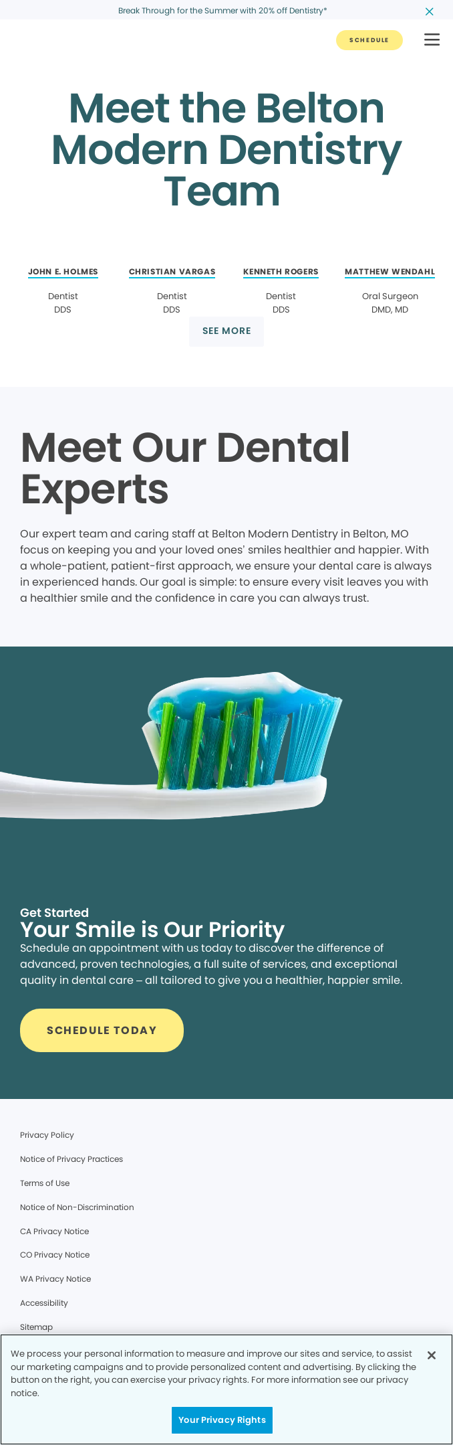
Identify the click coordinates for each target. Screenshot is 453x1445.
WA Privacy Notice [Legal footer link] (55, 1278)
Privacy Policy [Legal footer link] (47, 1134)
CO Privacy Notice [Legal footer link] (55, 1254)
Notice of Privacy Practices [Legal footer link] (71, 1159)
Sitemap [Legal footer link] (36, 1327)
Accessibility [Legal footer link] (44, 1302)
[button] (432, 40)
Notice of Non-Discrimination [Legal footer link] (77, 1207)
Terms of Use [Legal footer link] (44, 1183)
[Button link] (369, 40)
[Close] (431, 1355)
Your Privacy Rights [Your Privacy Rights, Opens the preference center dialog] (221, 1420)
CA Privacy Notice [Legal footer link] (54, 1231)
